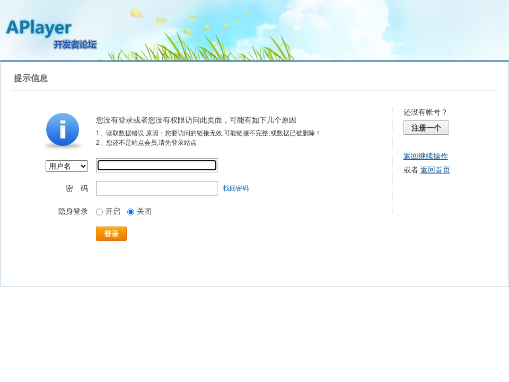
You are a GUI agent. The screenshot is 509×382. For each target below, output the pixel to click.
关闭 (139, 211)
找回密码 (236, 188)
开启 (108, 211)
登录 (111, 234)
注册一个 (426, 128)
